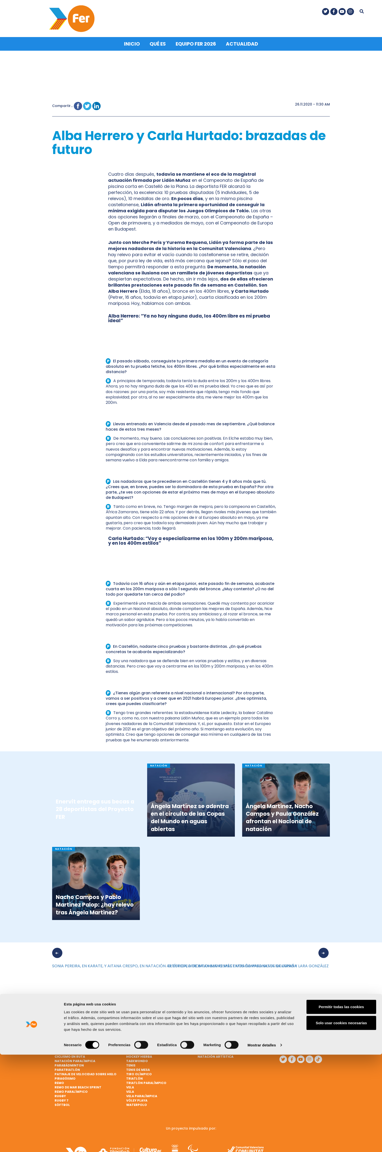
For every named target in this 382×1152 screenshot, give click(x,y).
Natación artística (215, 1055)
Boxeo (60, 1038)
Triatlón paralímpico (146, 1081)
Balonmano (65, 1033)
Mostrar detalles (262, 1142)
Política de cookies (294, 1042)
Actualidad (242, 42)
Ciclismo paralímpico (146, 1011)
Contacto (293, 1022)
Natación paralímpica (75, 1059)
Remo (59, 1081)
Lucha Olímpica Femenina (220, 1038)
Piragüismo (65, 1077)
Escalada (134, 1016)
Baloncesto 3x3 (69, 1029)
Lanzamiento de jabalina (220, 1024)
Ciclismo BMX (67, 1046)
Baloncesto (66, 1024)
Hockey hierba (139, 1055)
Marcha (205, 1042)
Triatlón (134, 1077)
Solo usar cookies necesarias (341, 1120)
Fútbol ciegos (139, 1029)
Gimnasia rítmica (141, 1038)
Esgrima (133, 1020)
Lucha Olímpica (212, 1033)
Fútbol (132, 1024)
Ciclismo (63, 1042)
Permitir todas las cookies (341, 1104)
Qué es (158, 42)
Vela (130, 1086)
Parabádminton (69, 1064)
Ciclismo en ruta (70, 1055)
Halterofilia (137, 1046)
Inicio (132, 42)
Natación (206, 1051)
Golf (130, 1042)
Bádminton (65, 1020)
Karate (204, 1020)
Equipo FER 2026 (196, 42)
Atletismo (64, 1011)
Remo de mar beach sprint (78, 1086)
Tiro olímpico (139, 1073)
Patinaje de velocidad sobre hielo (85, 1073)
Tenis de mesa (138, 1068)
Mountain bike (210, 1046)
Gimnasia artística (143, 1033)
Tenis (130, 1064)
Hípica (132, 1051)
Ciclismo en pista (70, 1051)
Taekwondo (137, 1059)
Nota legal (294, 1031)
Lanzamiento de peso (216, 1029)
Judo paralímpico (214, 1016)
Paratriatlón (67, 1068)
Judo (202, 1011)
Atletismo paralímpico (76, 1016)
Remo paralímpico (71, 1090)
